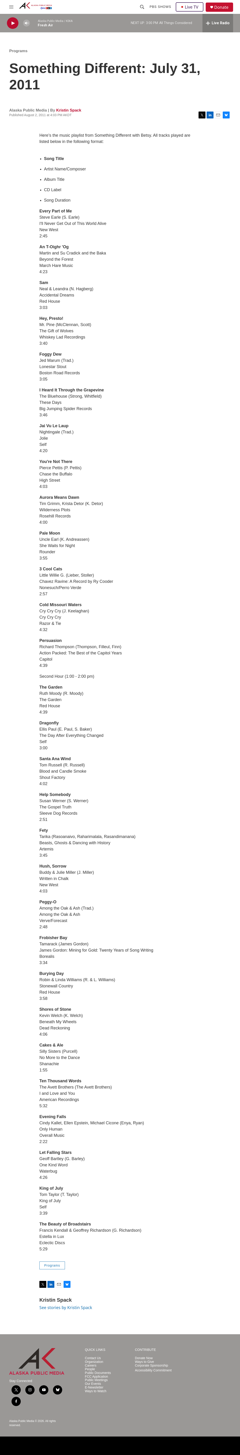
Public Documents (98, 1373)
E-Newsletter (94, 1387)
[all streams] (217, 23)
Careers (91, 1365)
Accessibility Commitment (153, 1370)
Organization (94, 1362)
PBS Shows (160, 7)
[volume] (26, 23)
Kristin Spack (68, 110)
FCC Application (96, 1376)
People (90, 1369)
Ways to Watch (95, 1391)
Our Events (93, 1383)
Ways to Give (144, 1362)
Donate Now (144, 1358)
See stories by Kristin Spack (65, 1307)
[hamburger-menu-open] (11, 7)
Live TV (189, 7)
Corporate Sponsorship (151, 1365)
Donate (221, 7)
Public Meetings (96, 1380)
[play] (12, 23)
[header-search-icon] (142, 7)
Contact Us (93, 1358)
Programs (18, 51)
